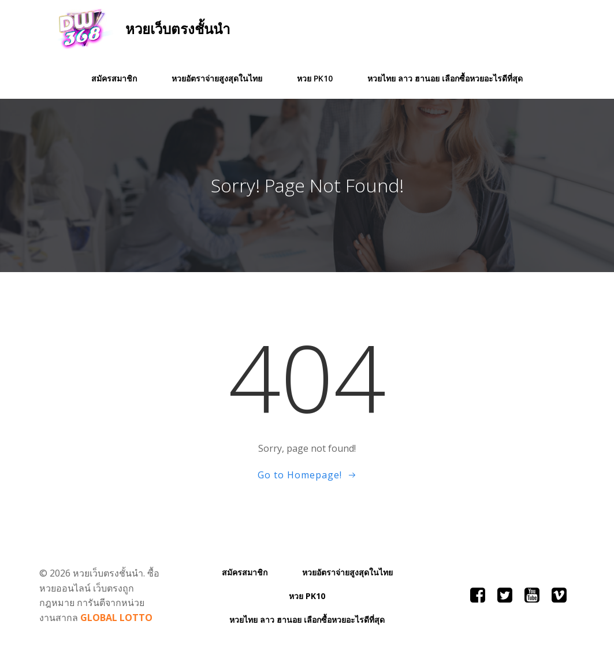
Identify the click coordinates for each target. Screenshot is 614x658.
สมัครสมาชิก (114, 78)
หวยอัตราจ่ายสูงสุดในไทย (217, 78)
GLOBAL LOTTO (116, 617)
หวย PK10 (315, 78)
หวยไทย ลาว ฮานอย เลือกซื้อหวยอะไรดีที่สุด (445, 78)
